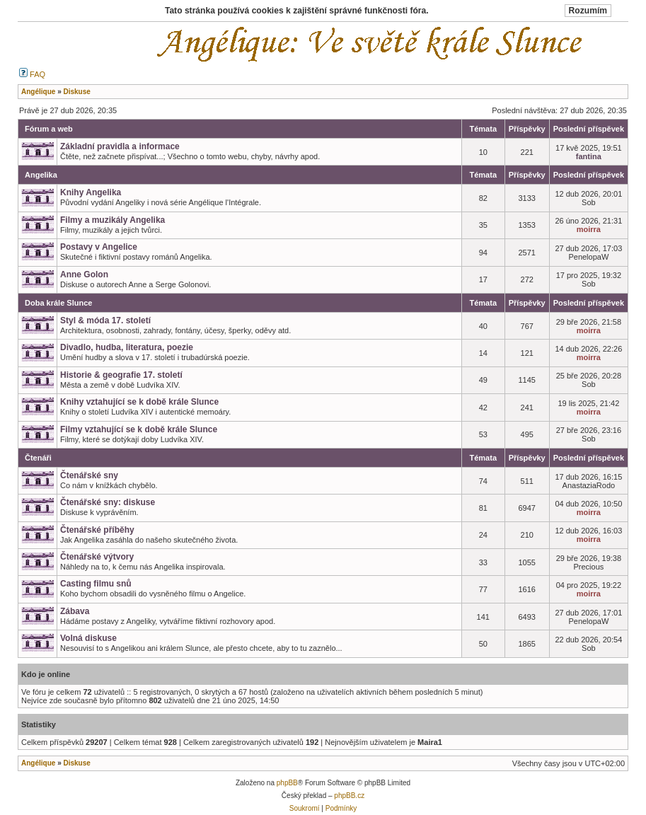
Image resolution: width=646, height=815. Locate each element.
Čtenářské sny (89, 475)
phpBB (287, 783)
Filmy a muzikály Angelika (112, 220)
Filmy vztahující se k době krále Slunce (138, 429)
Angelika (41, 174)
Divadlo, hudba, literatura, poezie (126, 347)
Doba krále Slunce (58, 303)
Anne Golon (84, 274)
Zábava (74, 611)
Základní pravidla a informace (120, 146)
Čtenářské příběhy (97, 530)
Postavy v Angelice (98, 247)
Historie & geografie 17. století (121, 375)
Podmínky (341, 808)
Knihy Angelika (90, 192)
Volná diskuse (88, 638)
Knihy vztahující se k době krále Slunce (139, 402)
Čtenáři (38, 457)
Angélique (38, 763)
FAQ (32, 74)
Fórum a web (49, 129)
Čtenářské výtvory (97, 557)
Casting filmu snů (96, 584)
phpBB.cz (349, 795)
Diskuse (76, 763)
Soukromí (304, 808)
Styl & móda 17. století (105, 320)
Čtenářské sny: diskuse (107, 502)
